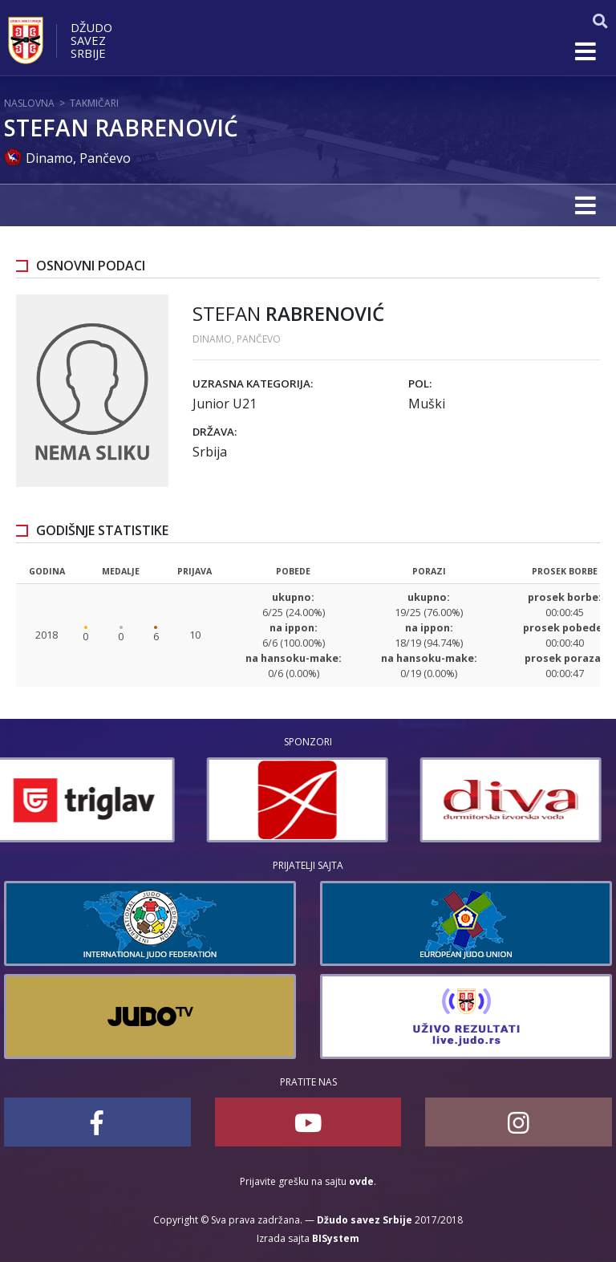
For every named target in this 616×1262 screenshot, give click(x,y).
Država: (214, 431)
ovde (361, 1181)
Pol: (420, 383)
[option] (94, 799)
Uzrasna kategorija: (252, 383)
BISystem (335, 1238)
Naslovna (29, 103)
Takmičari (94, 103)
